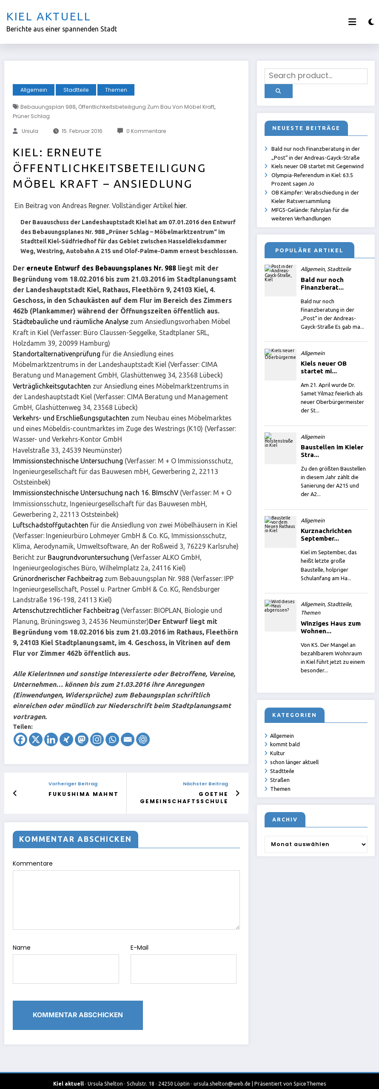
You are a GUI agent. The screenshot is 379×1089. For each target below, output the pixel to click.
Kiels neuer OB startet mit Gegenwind (318, 163)
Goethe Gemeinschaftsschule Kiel (188, 797)
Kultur (278, 752)
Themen (116, 89)
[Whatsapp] (112, 739)
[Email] (127, 739)
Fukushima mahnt (87, 793)
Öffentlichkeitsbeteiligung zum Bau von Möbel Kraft (146, 106)
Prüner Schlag (31, 116)
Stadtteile (76, 89)
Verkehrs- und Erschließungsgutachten (71, 418)
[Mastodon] (81, 739)
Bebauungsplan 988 (48, 106)
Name (66, 959)
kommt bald (285, 743)
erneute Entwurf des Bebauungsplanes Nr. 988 (101, 268)
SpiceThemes (310, 1076)
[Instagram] (97, 739)
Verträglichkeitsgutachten (52, 386)
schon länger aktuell (295, 761)
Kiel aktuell (48, 16)
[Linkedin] (51, 739)
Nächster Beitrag (205, 784)
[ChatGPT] (143, 739)
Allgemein (33, 89)
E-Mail (184, 959)
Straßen (280, 778)
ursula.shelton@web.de (222, 1076)
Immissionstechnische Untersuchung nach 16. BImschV (95, 493)
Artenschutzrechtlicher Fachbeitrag (66, 610)
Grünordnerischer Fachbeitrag (58, 578)
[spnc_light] (371, 22)
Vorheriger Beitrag (79, 784)
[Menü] (352, 22)
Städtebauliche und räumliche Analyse (70, 321)
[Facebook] (20, 739)
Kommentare (126, 893)
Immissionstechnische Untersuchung (68, 461)
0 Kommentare (146, 131)
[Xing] (66, 739)
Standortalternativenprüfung (56, 354)
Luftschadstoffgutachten (50, 525)
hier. (180, 205)
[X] (36, 739)
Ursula (30, 131)
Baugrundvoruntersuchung (88, 557)
